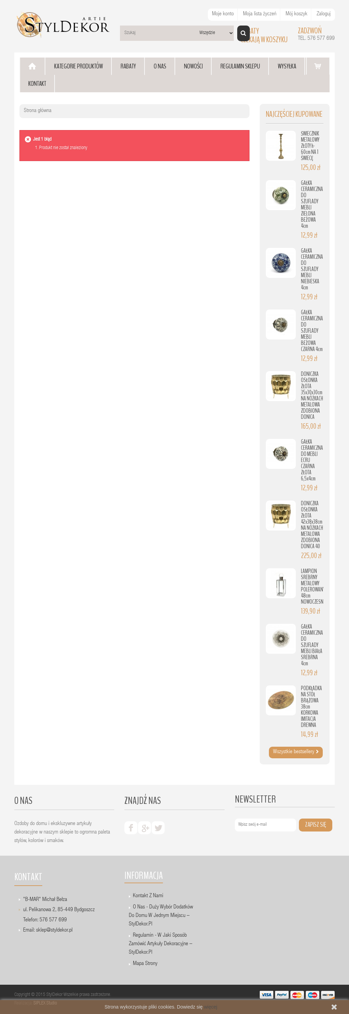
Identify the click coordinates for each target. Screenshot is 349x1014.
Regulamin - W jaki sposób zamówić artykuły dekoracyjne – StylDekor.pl (160, 944)
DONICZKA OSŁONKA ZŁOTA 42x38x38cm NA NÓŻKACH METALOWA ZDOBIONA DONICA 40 (312, 525)
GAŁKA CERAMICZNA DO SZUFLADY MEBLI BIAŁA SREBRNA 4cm (312, 645)
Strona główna (37, 111)
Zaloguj (324, 14)
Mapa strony (145, 964)
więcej (210, 1007)
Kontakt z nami (148, 896)
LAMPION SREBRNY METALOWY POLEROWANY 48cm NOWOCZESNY (313, 586)
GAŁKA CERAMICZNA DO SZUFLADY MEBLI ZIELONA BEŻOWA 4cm (312, 204)
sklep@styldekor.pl (54, 930)
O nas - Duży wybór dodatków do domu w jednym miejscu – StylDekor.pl (161, 916)
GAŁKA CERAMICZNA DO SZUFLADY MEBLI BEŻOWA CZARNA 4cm (312, 330)
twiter (158, 827)
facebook (130, 827)
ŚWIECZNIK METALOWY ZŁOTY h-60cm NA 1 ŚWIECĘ (310, 146)
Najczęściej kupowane (294, 114)
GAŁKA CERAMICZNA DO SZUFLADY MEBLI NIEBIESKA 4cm (312, 269)
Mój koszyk (296, 14)
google (144, 827)
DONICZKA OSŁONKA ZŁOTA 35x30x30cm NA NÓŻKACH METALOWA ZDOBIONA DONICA (312, 395)
